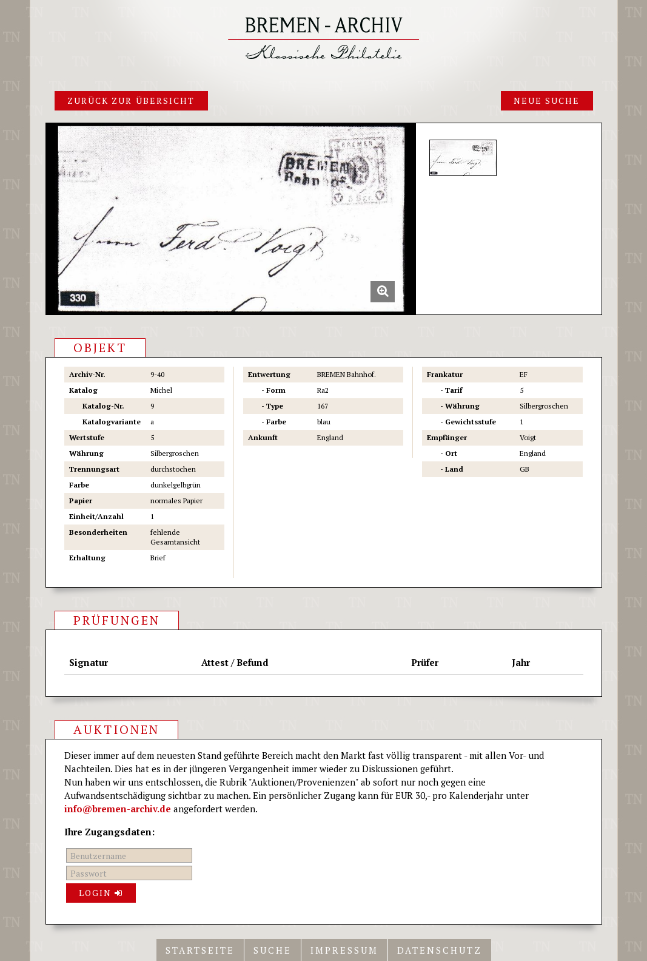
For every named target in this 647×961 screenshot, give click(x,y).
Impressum (344, 950)
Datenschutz (439, 950)
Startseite (200, 950)
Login (101, 892)
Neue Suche (547, 100)
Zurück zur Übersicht (131, 100)
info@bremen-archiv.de (117, 809)
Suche (272, 950)
